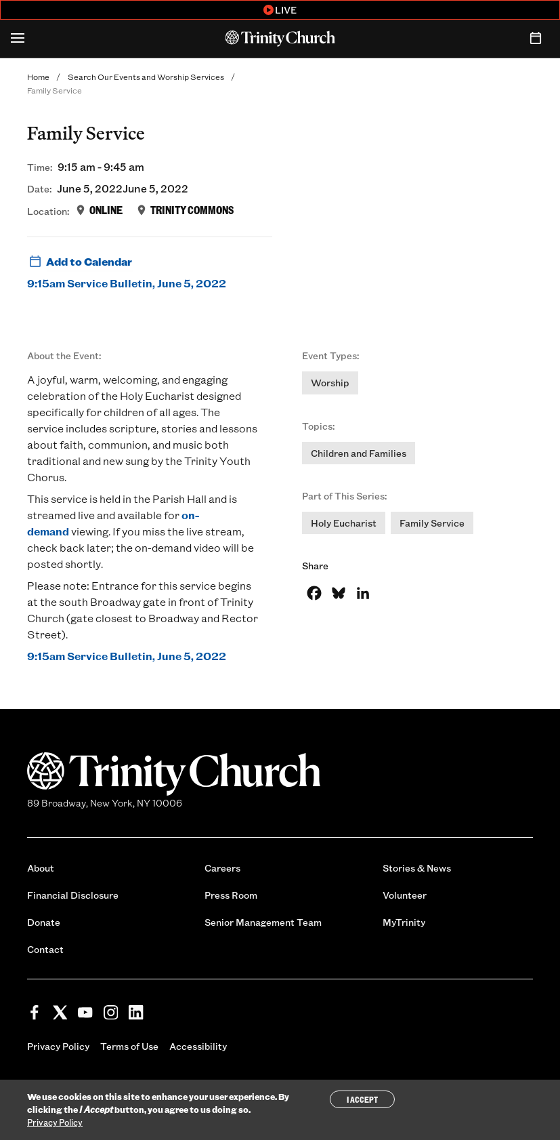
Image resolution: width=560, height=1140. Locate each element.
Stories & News (417, 867)
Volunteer (405, 895)
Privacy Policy (58, 1046)
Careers (222, 867)
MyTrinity (404, 922)
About (40, 867)
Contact (45, 949)
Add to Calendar (79, 261)
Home (38, 76)
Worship (330, 382)
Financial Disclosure (73, 895)
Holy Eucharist (343, 522)
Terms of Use (129, 1046)
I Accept (362, 1099)
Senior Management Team (263, 922)
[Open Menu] (17, 38)
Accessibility (198, 1046)
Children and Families (358, 453)
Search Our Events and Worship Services (146, 76)
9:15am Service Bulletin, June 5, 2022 (126, 283)
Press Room (230, 895)
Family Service (432, 522)
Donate (43, 922)
